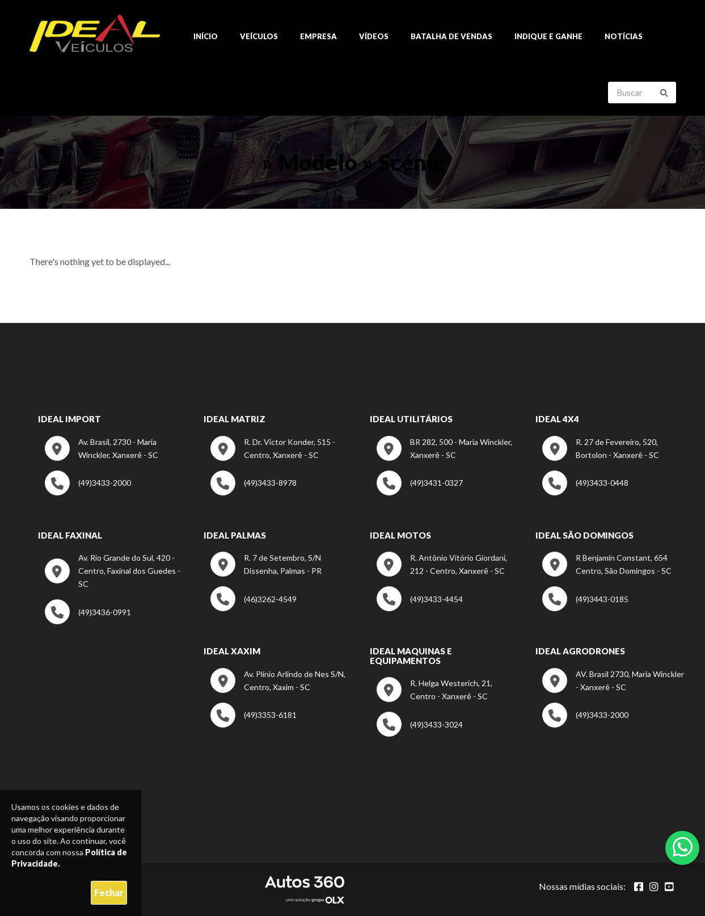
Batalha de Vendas (451, 36)
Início (205, 36)
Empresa (318, 36)
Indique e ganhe (548, 36)
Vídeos (374, 36)
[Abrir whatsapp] (683, 846)
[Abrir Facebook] (638, 886)
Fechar (109, 892)
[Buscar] (664, 93)
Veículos (259, 36)
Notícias (624, 36)
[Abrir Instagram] (653, 886)
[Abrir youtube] (669, 886)
